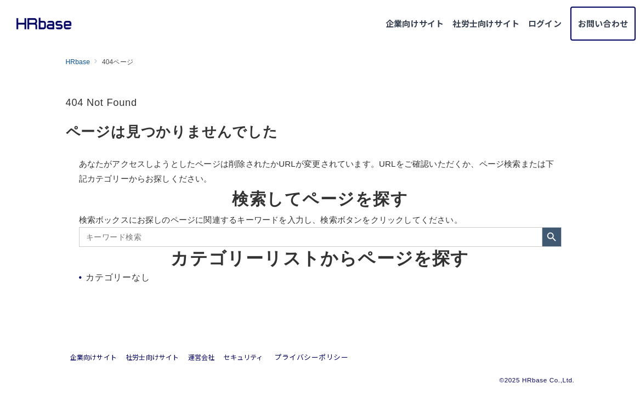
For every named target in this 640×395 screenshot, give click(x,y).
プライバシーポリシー (311, 357)
